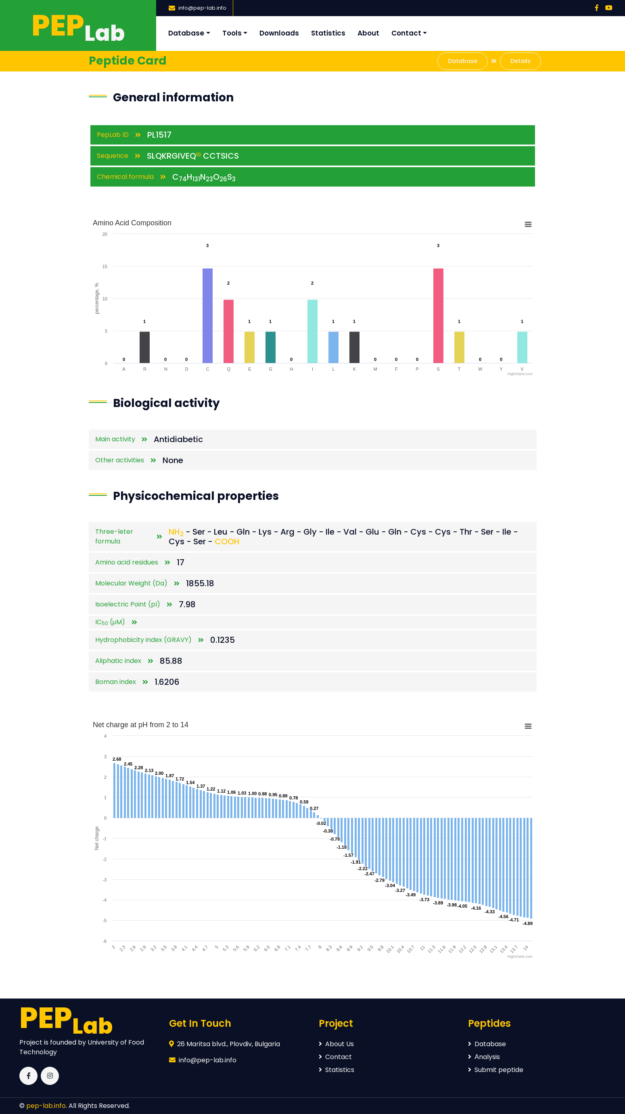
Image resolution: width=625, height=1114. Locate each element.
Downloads (279, 33)
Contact (406, 33)
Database (186, 33)
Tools (232, 33)
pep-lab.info (46, 1105)
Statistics (328, 33)
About (368, 33)
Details (520, 61)
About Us (336, 1044)
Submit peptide (495, 1069)
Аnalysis (484, 1057)
